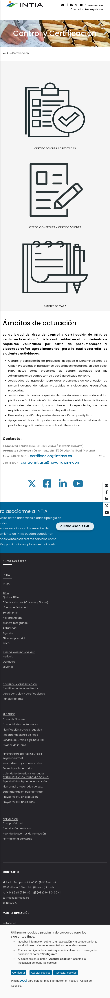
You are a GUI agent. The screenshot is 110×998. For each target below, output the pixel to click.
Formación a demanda (17, 839)
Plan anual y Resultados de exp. (23, 786)
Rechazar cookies (65, 972)
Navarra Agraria (12, 618)
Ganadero (9, 661)
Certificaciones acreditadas (20, 688)
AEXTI (6, 643)
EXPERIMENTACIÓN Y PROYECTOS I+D (26, 777)
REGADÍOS (9, 714)
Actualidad (9, 628)
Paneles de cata (13, 699)
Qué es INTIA (11, 597)
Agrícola (8, 656)
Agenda (8, 633)
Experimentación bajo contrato (23, 792)
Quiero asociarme (22, 526)
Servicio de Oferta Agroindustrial (23, 740)
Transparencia (94, 5)
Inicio (6, 53)
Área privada (94, 9)
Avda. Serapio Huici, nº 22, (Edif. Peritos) (31, 882)
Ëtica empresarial (14, 638)
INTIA (6, 583)
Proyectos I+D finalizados (19, 802)
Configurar (18, 972)
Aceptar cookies (40, 972)
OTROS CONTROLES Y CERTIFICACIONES (55, 227)
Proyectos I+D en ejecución (20, 797)
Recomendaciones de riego (20, 735)
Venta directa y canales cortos (22, 763)
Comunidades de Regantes (20, 724)
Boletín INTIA (10, 612)
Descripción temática (17, 828)
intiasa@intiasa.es (17, 898)
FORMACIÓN (10, 819)
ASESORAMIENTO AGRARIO (19, 652)
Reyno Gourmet (13, 758)
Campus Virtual (13, 823)
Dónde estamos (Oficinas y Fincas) (25, 602)
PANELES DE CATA (55, 306)
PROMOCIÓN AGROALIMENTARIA (22, 754)
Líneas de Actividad (15, 607)
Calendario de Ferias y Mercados (23, 773)
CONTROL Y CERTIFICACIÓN (20, 684)
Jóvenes (8, 667)
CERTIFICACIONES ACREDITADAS (55, 148)
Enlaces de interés (14, 745)
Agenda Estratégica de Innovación (25, 781)
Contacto (76, 9)
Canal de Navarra (14, 719)
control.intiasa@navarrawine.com (50, 462)
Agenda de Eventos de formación (24, 833)
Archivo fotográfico (15, 623)
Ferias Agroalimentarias (18, 768)
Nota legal (9, 923)
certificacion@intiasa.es (51, 456)
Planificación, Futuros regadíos (22, 729)
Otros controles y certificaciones (24, 693)
